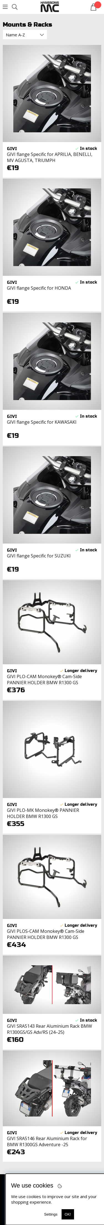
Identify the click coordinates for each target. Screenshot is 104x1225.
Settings (50, 1214)
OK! (68, 1214)
